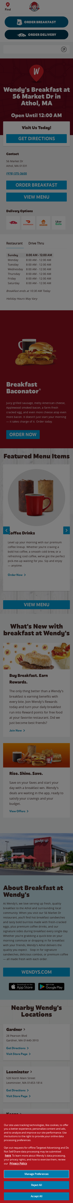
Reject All (36, 1188)
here (8, 1158)
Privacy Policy (18, 1166)
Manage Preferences (36, 1176)
